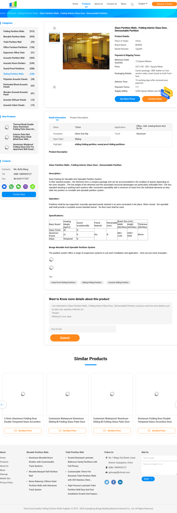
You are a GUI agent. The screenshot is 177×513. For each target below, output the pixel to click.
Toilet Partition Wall (19, 41)
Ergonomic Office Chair (19, 52)
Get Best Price (127, 99)
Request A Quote (164, 4)
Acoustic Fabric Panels (19, 105)
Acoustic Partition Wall (19, 57)
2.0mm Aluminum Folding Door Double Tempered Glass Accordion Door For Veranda (22, 421)
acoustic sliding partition (118, 282)
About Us (4, 466)
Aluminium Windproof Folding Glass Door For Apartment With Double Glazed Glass (24, 146)
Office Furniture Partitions (19, 47)
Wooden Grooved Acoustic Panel (19, 93)
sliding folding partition (91, 282)
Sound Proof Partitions (19, 68)
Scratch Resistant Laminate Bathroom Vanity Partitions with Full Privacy (82, 462)
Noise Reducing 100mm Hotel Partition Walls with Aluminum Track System (43, 485)
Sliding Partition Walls (19, 73)
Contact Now (19, 194)
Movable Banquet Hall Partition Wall (43, 473)
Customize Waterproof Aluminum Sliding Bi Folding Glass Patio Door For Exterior (67, 421)
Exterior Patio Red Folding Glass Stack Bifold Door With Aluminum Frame (22, 136)
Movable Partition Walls (19, 36)
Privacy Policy (6, 482)
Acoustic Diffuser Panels (19, 99)
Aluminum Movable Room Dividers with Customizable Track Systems (41, 462)
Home (3, 458)
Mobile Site (5, 478)
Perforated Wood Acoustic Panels (19, 85)
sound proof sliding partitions (63, 282)
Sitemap (4, 474)
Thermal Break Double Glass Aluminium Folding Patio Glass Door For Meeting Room (24, 126)
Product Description (79, 117)
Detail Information (57, 117)
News (2, 470)
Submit (65, 338)
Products (4, 462)
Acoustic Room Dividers (19, 63)
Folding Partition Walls (19, 31)
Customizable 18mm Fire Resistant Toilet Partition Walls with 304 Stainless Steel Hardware (82, 476)
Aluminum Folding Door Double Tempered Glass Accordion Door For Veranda (155, 421)
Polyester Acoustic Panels (19, 79)
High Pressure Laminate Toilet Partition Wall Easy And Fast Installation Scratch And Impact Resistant (82, 490)
